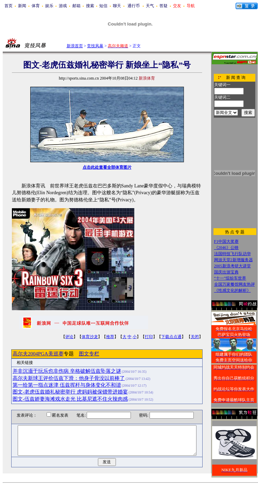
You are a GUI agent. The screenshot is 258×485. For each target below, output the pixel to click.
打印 (149, 336)
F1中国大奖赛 (226, 241)
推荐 (110, 336)
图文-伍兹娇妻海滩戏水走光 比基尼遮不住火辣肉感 (70, 399)
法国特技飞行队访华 (232, 253)
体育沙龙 (90, 336)
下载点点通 (171, 336)
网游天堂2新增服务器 (233, 259)
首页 (8, 5)
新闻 (22, 5)
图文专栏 (89, 353)
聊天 (117, 5)
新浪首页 (75, 46)
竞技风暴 (95, 46)
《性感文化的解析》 (232, 290)
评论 (69, 336)
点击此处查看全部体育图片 (107, 167)
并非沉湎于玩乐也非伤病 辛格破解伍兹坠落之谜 (67, 371)
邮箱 (76, 5)
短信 (103, 5)
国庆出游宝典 (226, 272)
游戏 (63, 5)
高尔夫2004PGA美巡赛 (38, 353)
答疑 (163, 5)
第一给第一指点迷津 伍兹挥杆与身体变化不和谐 (67, 385)
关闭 (195, 336)
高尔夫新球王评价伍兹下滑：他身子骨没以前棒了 (69, 378)
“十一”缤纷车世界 (230, 278)
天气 (150, 5)
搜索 (90, 5)
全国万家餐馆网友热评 (234, 284)
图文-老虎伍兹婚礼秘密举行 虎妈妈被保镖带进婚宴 (70, 392)
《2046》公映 (226, 247)
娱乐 (49, 5)
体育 (36, 5)
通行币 (133, 5)
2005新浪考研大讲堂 (232, 266)
